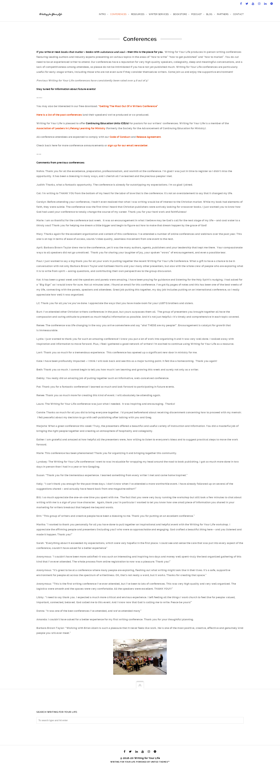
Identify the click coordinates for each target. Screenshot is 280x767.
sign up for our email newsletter (128, 145)
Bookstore (180, 14)
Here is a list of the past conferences (59, 114)
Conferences (118, 14)
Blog (209, 14)
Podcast (196, 14)
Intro (102, 14)
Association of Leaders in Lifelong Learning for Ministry (70, 128)
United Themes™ (160, 762)
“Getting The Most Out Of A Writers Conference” (128, 106)
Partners (223, 14)
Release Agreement (148, 136)
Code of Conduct (120, 136)
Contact (238, 14)
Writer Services (159, 14)
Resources (137, 14)
